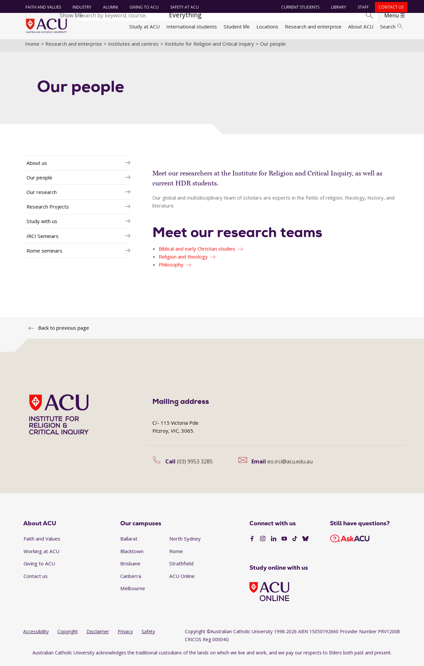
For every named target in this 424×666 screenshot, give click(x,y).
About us (36, 166)
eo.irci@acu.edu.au (290, 465)
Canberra (130, 579)
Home (32, 47)
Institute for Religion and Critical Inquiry (209, 47)
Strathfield (181, 567)
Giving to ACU (143, 7)
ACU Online (182, 579)
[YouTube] (284, 543)
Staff (362, 7)
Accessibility (36, 635)
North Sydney (185, 542)
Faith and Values (42, 7)
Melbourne (132, 592)
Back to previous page (63, 331)
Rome (176, 554)
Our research (41, 195)
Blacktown (131, 554)
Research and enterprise (313, 26)
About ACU (360, 26)
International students (191, 26)
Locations (267, 26)
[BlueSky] (305, 543)
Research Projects (47, 210)
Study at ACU (144, 26)
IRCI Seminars (42, 239)
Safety (148, 635)
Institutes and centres (133, 47)
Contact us (390, 7)
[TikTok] (294, 543)
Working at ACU (41, 554)
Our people (39, 181)
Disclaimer (97, 635)
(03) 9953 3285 (195, 465)
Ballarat (128, 542)
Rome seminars (44, 254)
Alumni (109, 7)
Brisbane (130, 567)
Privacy (125, 635)
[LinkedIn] (273, 543)
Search (391, 26)
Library (337, 7)
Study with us (41, 225)
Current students (300, 7)
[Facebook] (252, 543)
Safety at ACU (183, 7)
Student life (237, 26)
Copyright (67, 635)
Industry (81, 7)
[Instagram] (262, 543)
